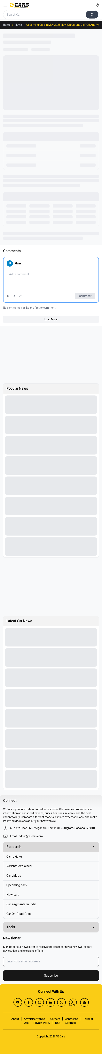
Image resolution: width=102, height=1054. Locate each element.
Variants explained (19, 866)
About (15, 1018)
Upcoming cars (16, 885)
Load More (51, 319)
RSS (57, 1022)
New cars (12, 895)
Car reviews (14, 856)
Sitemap (70, 1022)
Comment (85, 296)
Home (7, 24)
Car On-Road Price (19, 914)
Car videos (13, 875)
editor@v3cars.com (31, 836)
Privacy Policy (42, 1022)
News (18, 24)
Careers (55, 1018)
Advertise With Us (34, 1018)
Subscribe (51, 975)
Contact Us (71, 1018)
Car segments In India (21, 904)
